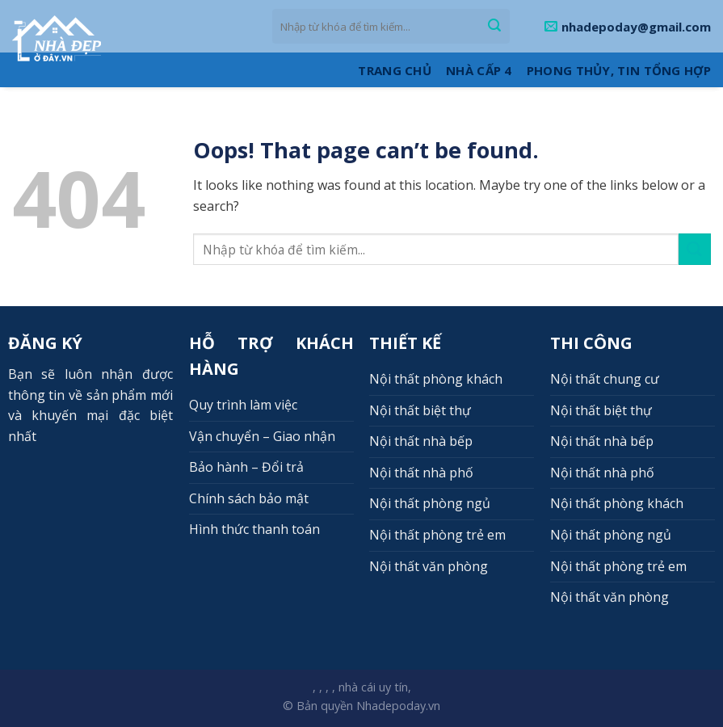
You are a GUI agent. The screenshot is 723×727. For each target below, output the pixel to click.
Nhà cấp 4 (479, 70)
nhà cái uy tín (373, 687)
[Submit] (494, 26)
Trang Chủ (394, 70)
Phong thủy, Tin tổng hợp (619, 70)
